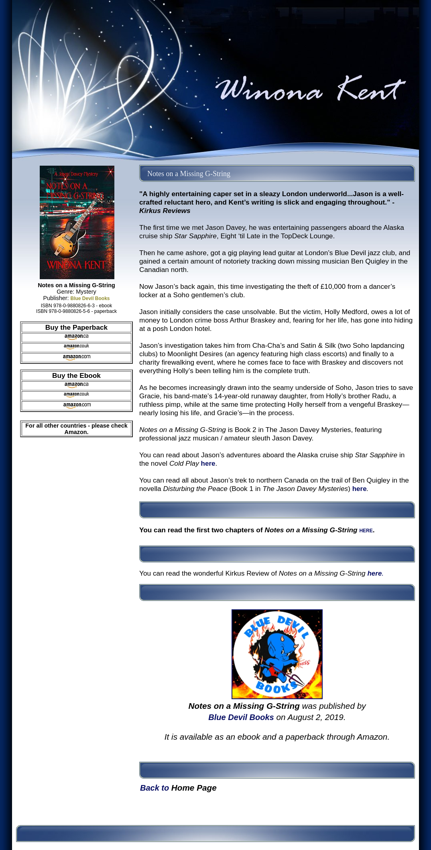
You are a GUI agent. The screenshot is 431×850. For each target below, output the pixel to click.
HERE (365, 531)
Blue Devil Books (90, 298)
